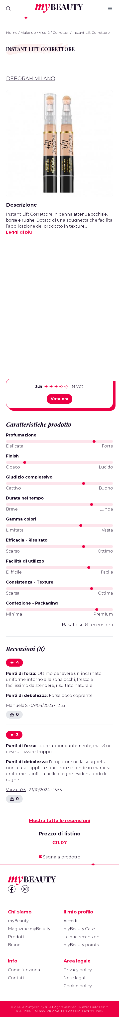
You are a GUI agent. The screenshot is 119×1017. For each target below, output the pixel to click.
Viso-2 (44, 32)
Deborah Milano (30, 79)
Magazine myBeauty (29, 928)
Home (11, 32)
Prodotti (17, 936)
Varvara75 (16, 789)
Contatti (17, 977)
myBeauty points (81, 944)
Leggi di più (19, 232)
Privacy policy (78, 969)
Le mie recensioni (82, 936)
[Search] (8, 8)
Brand (14, 944)
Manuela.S (17, 705)
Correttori (61, 32)
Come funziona (24, 969)
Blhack (98, 1011)
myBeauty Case (79, 928)
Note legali (75, 977)
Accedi (70, 920)
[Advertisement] (59, 299)
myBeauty (18, 920)
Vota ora (59, 398)
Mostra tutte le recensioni (59, 820)
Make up (28, 32)
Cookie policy (78, 985)
